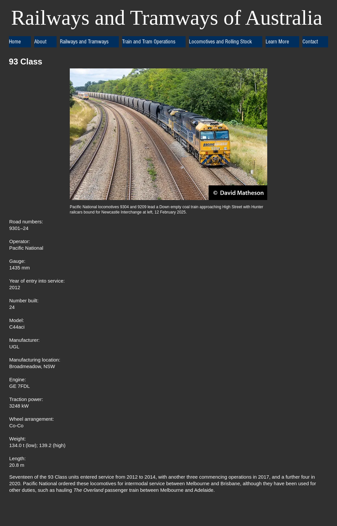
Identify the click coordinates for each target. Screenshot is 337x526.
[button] (45, 41)
